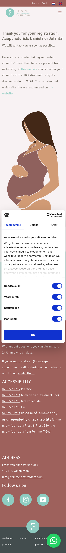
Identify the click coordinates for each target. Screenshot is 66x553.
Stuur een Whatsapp (54, 541)
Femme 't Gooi (39, 3)
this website (29, 69)
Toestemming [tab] (12, 224)
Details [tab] (34, 224)
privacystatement (44, 544)
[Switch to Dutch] (53, 3)
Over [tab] (54, 224)
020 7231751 (11, 395)
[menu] (60, 13)
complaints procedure (46, 538)
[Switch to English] (60, 3)
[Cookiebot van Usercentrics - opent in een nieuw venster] (47, 215)
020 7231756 (11, 401)
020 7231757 (11, 389)
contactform (26, 373)
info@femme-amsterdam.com (22, 477)
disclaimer (7, 538)
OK (33, 334)
